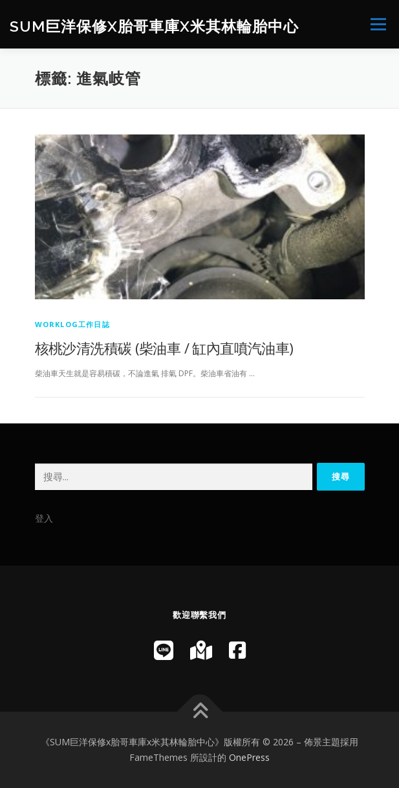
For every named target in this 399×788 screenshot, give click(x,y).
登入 (44, 518)
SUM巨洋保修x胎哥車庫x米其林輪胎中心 (154, 25)
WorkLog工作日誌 (72, 324)
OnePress (249, 757)
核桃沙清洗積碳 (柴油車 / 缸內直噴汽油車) (164, 347)
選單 (376, 24)
